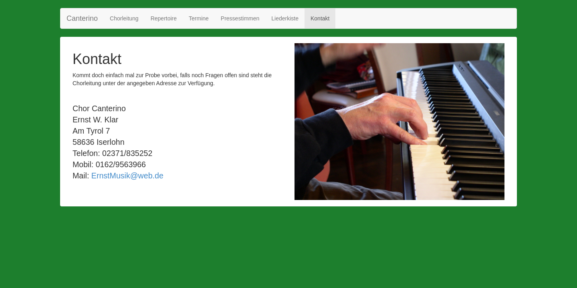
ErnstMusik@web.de (127, 175)
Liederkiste (285, 18)
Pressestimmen (240, 18)
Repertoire (164, 18)
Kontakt (320, 18)
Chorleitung (124, 18)
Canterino (82, 18)
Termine (199, 18)
